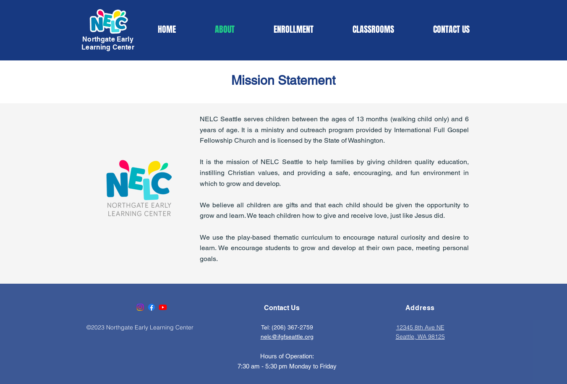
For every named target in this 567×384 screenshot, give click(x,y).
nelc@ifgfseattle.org (287, 336)
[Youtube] (162, 307)
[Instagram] (140, 307)
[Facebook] (151, 307)
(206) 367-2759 (292, 327)
